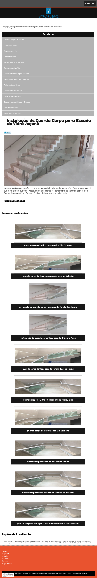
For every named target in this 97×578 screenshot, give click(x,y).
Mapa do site (7, 564)
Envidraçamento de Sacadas (14, 62)
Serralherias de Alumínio (13, 113)
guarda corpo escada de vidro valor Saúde (48, 462)
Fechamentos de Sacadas (13, 91)
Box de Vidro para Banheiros (14, 40)
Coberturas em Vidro (11, 51)
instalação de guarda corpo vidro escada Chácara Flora (48, 338)
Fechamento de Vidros (12, 85)
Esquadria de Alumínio (12, 68)
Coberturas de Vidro (11, 45)
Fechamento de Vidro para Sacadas (17, 74)
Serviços (48, 34)
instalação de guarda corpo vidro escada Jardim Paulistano (48, 307)
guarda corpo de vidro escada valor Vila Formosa (48, 245)
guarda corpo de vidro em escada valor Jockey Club (48, 400)
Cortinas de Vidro (10, 57)
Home (4, 551)
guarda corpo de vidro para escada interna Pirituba (48, 276)
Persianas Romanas (11, 108)
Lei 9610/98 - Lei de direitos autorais (83, 543)
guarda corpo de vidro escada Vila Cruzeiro (48, 431)
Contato (5, 561)
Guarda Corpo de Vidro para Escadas (17, 102)
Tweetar (7, 132)
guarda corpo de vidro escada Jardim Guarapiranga (48, 369)
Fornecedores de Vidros (13, 96)
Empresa (5, 554)
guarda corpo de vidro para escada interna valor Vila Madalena (48, 523)
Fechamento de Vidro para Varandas (17, 79)
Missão (5, 556)
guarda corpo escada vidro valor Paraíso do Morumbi (48, 492)
